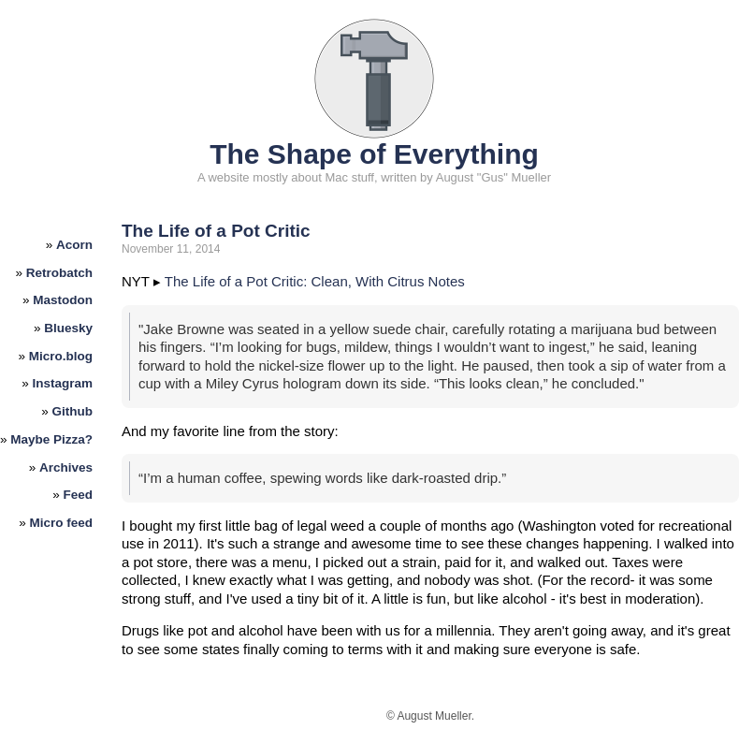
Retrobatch (59, 273)
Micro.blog (61, 356)
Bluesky (68, 328)
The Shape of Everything (374, 154)
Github (73, 411)
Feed (79, 495)
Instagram (63, 383)
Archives (66, 467)
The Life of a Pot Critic (216, 231)
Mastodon (63, 300)
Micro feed (62, 523)
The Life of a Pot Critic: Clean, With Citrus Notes (315, 281)
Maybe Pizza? (51, 439)
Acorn (74, 245)
